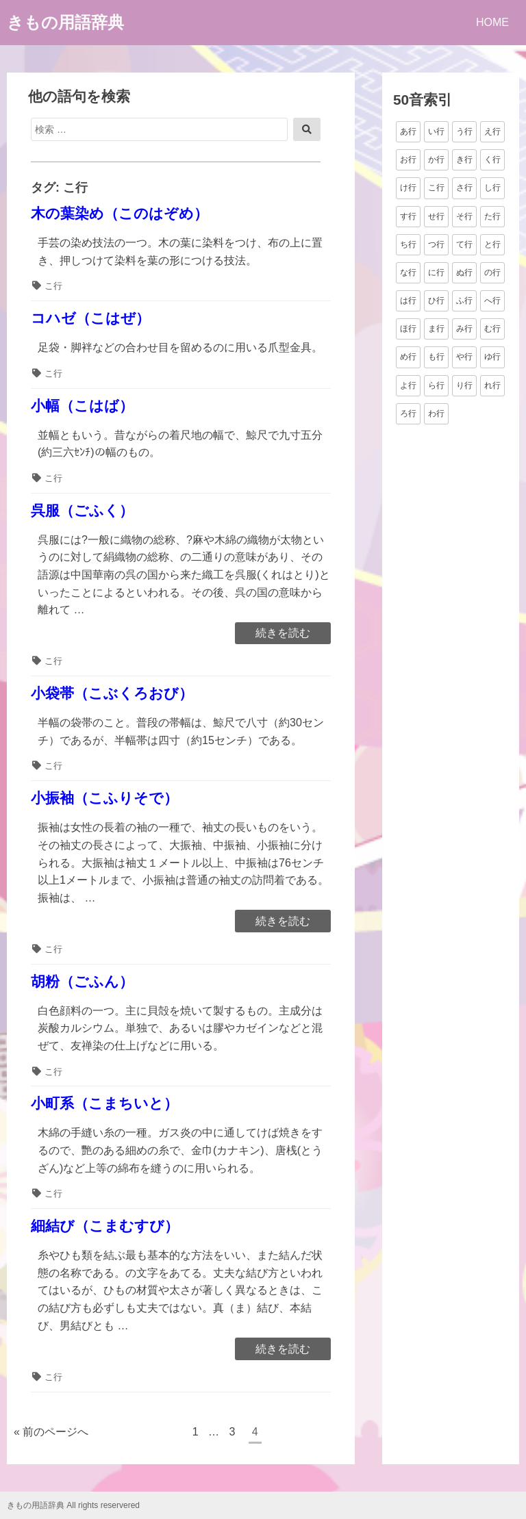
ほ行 (408, 328)
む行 (492, 328)
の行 (492, 272)
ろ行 (408, 413)
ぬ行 (464, 272)
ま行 (436, 328)
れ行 (492, 385)
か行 (436, 159)
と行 (492, 244)
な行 (408, 272)
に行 (436, 272)
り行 (464, 385)
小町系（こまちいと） (104, 1103)
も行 (436, 356)
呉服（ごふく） (82, 510)
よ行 (408, 385)
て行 (464, 244)
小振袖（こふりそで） (104, 798)
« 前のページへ (51, 1432)
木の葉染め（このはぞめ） (119, 213)
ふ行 (464, 300)
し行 (492, 187)
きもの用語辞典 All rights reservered (73, 1505)
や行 (464, 356)
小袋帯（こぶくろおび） (112, 693)
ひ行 (436, 300)
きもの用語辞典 (65, 22)
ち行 (408, 244)
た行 (492, 216)
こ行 (53, 286)
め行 (408, 356)
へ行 (492, 300)
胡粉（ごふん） (82, 981)
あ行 (408, 131)
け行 (408, 187)
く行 (492, 159)
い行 (436, 131)
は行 (408, 300)
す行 (408, 216)
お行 (408, 159)
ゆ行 (492, 356)
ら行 (436, 385)
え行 (492, 131)
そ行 (464, 216)
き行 (464, 159)
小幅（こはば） (82, 405)
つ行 (436, 244)
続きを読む (282, 634)
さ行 (464, 187)
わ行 (436, 413)
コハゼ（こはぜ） (90, 318)
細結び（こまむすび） (105, 1226)
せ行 (436, 216)
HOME (492, 22)
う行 (464, 131)
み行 (464, 328)
